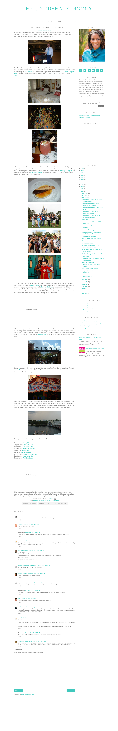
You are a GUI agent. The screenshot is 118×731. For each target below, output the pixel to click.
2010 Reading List (85, 305)
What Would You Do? (88, 243)
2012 (82, 182)
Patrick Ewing (41, 334)
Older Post (70, 690)
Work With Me (63, 21)
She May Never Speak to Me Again (89, 320)
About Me (51, 21)
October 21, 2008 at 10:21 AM (38, 618)
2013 (82, 179)
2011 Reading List (85, 303)
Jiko (15, 75)
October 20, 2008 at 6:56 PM (42, 565)
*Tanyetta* (21, 524)
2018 (82, 170)
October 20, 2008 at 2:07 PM (31, 541)
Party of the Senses (47, 287)
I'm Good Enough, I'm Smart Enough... (92, 254)
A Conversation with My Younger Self (90, 324)
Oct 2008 (84, 197)
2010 (82, 186)
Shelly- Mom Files (23, 607)
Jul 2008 (84, 284)
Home (43, 21)
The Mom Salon (28, 458)
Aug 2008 (84, 282)
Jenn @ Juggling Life (24, 573)
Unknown (20, 541)
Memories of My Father (86, 326)
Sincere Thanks (86, 251)
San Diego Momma (23, 550)
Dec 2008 (84, 193)
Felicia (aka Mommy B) (24, 641)
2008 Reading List (85, 311)
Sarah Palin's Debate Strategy (90, 268)
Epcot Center (34, 285)
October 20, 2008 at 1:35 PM (32, 532)
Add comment (18, 649)
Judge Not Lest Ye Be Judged (88, 322)
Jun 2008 (84, 286)
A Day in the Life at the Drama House (92, 249)
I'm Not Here (85, 256)
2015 (82, 175)
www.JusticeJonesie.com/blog (26, 565)
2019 (82, 168)
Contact (74, 21)
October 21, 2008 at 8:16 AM (35, 607)
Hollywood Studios (36, 172)
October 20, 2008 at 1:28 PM (31, 524)
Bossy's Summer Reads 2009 (88, 309)
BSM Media (28, 72)
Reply (19, 520)
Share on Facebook (29, 503)
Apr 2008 (84, 291)
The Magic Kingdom (66, 171)
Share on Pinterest (60, 503)
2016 (82, 173)
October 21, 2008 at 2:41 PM (32, 632)
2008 (82, 191)
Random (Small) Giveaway (89, 236)
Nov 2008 (84, 195)
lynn (19, 598)
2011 (82, 184)
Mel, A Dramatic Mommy (59, 8)
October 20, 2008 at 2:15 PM (36, 550)
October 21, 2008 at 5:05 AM (28, 598)
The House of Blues (22, 370)
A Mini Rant (85, 219)
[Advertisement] (91, 386)
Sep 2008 (84, 279)
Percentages (83, 328)
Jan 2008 (84, 293)
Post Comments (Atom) (27, 694)
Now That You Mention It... (89, 262)
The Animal (65, 72)
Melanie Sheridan (23, 618)
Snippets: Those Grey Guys (89, 230)
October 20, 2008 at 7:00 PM (42, 582)
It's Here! (84, 240)
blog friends (36, 500)
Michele (20, 516)
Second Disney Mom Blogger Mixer (49, 500)
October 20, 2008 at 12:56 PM (31, 516)
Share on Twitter (44, 503)
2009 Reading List (85, 307)
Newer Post (18, 690)
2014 (82, 177)
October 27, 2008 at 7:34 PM (38, 641)
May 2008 (84, 288)
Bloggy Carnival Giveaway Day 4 (95, 348)
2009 (82, 189)
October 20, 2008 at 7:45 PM (32, 590)
